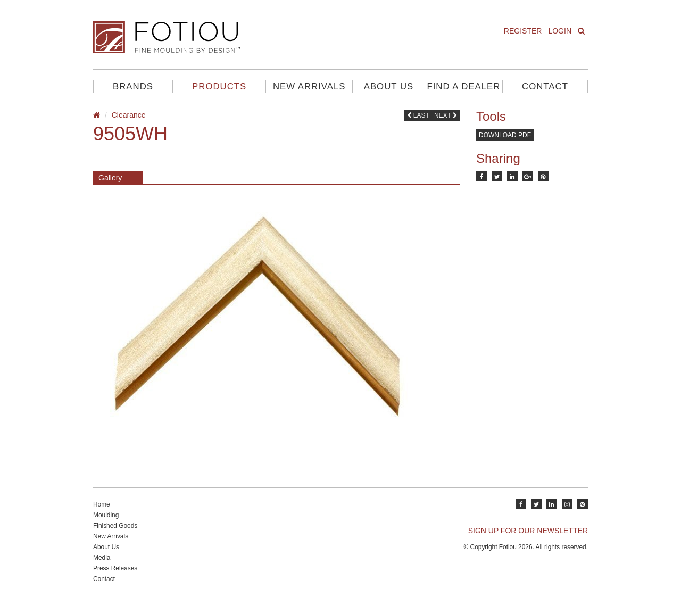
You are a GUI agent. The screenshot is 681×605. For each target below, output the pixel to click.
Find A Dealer (463, 86)
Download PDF (505, 135)
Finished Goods (115, 525)
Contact (545, 86)
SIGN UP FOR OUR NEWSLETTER (528, 530)
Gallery (110, 177)
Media (101, 557)
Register (523, 31)
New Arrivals (309, 86)
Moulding (106, 515)
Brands (133, 86)
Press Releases (115, 568)
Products (219, 86)
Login (559, 31)
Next (446, 115)
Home (101, 504)
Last (418, 115)
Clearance (129, 115)
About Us (388, 86)
